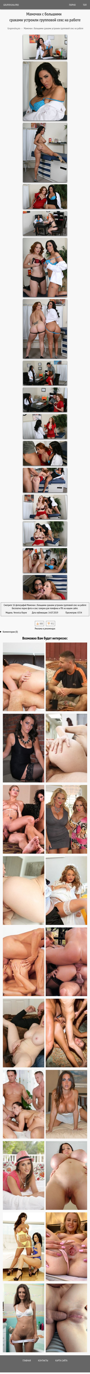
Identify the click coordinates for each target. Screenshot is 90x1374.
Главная (27, 1360)
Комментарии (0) (10, 631)
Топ (85, 4)
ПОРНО (72, 4)
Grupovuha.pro (11, 4)
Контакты (43, 1360)
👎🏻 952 (50, 623)
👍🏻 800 (39, 623)
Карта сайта (61, 1360)
